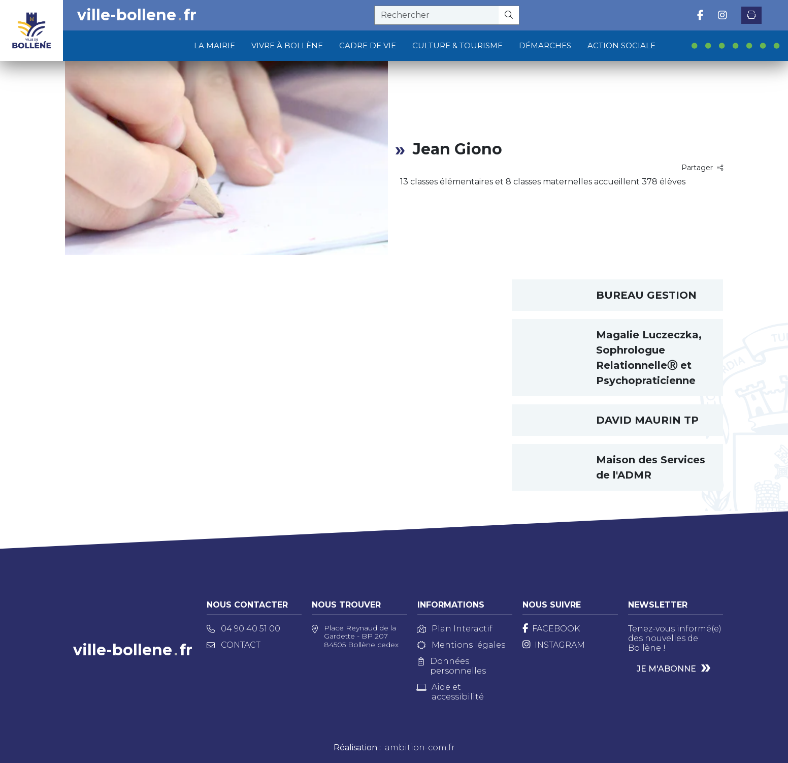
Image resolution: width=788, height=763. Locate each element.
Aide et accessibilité (450, 692)
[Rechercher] (509, 15)
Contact (233, 645)
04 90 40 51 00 (243, 628)
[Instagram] (553, 645)
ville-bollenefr (136, 15)
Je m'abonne (666, 669)
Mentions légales (461, 645)
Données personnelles (451, 666)
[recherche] (436, 15)
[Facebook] (551, 628)
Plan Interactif (454, 628)
